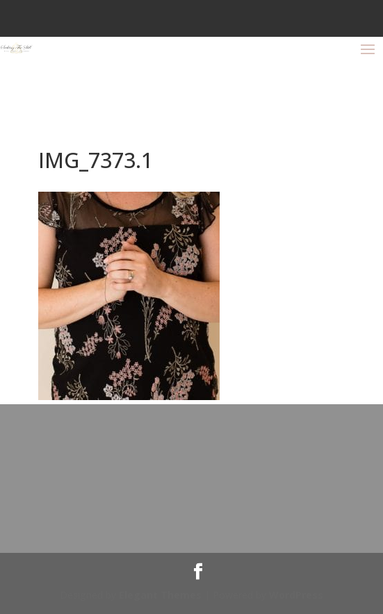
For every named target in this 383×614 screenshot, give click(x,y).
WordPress (296, 594)
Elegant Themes (160, 594)
